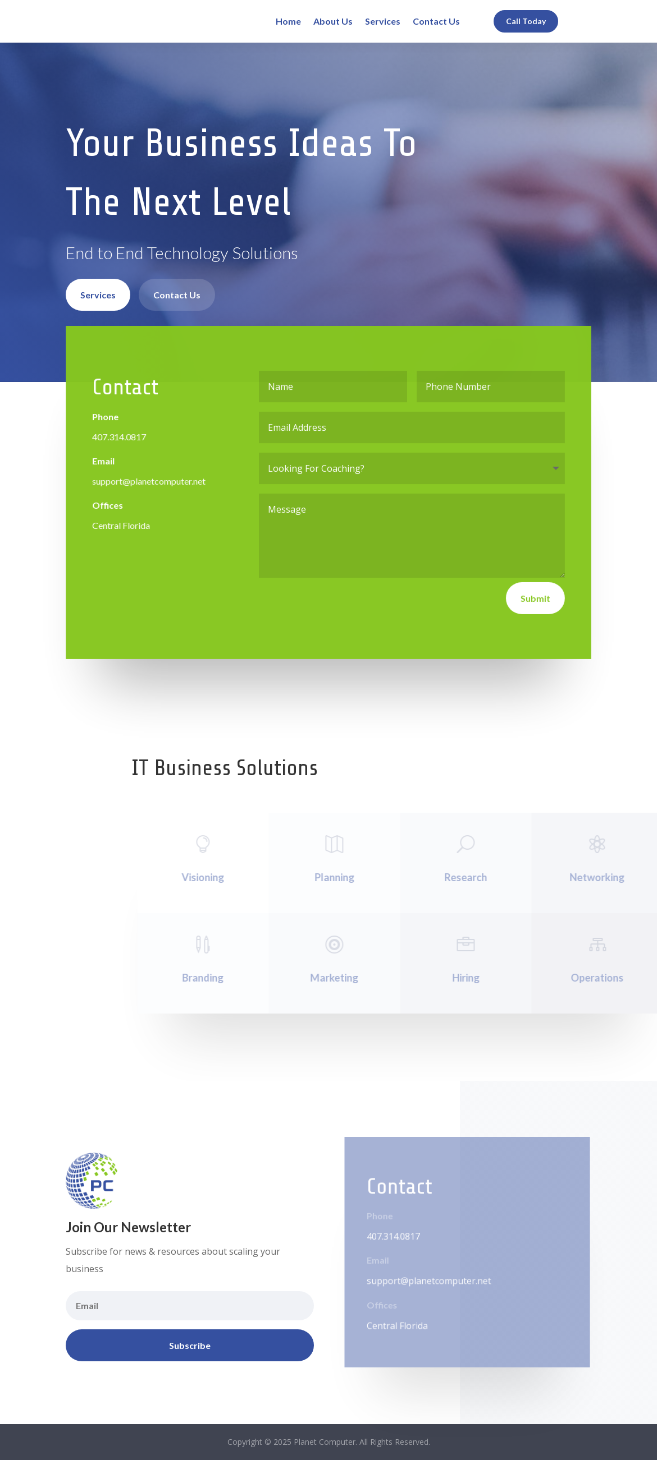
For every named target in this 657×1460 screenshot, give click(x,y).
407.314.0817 (120, 436)
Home (288, 21)
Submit (535, 597)
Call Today (526, 21)
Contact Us (436, 21)
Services (382, 21)
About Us (333, 21)
